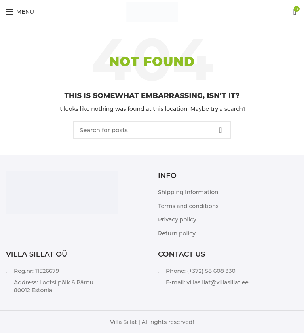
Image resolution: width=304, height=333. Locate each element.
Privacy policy (177, 219)
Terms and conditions (188, 206)
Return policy (177, 233)
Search (220, 130)
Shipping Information (188, 192)
